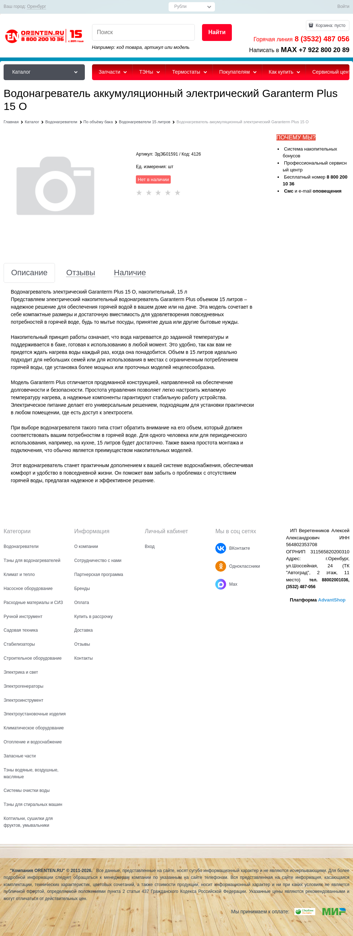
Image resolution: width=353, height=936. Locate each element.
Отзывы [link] (80, 273)
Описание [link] (29, 273)
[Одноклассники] (220, 566)
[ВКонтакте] (220, 548)
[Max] (220, 584)
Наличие (130, 273)
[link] (36, 6)
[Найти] (216, 32)
